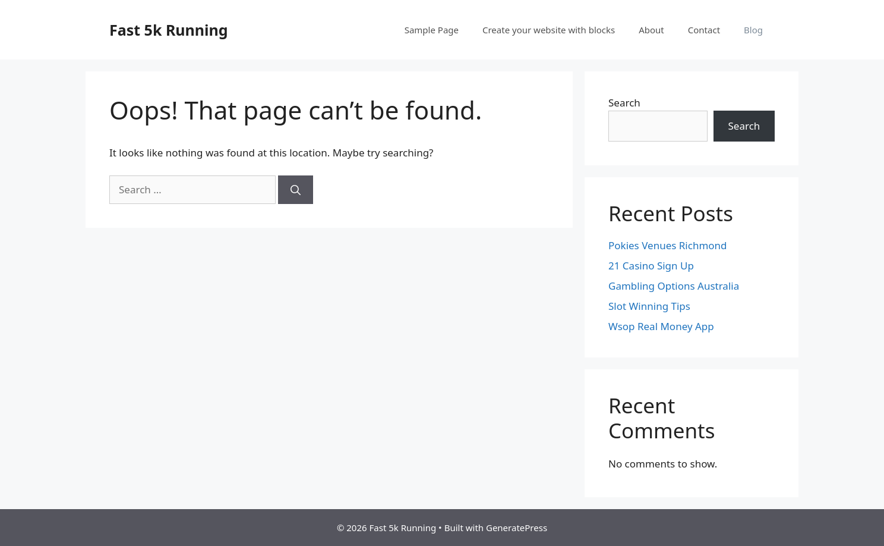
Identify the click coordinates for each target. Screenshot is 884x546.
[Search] (295, 189)
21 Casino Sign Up (651, 265)
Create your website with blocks (548, 30)
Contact (704, 30)
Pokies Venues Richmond (667, 245)
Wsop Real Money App (661, 326)
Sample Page (432, 30)
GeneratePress (516, 528)
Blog (753, 30)
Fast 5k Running (168, 30)
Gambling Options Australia (673, 286)
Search (624, 102)
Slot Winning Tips (649, 306)
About (651, 30)
